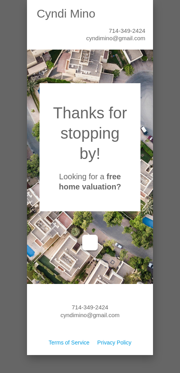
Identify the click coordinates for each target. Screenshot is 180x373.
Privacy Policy (114, 342)
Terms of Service (69, 342)
